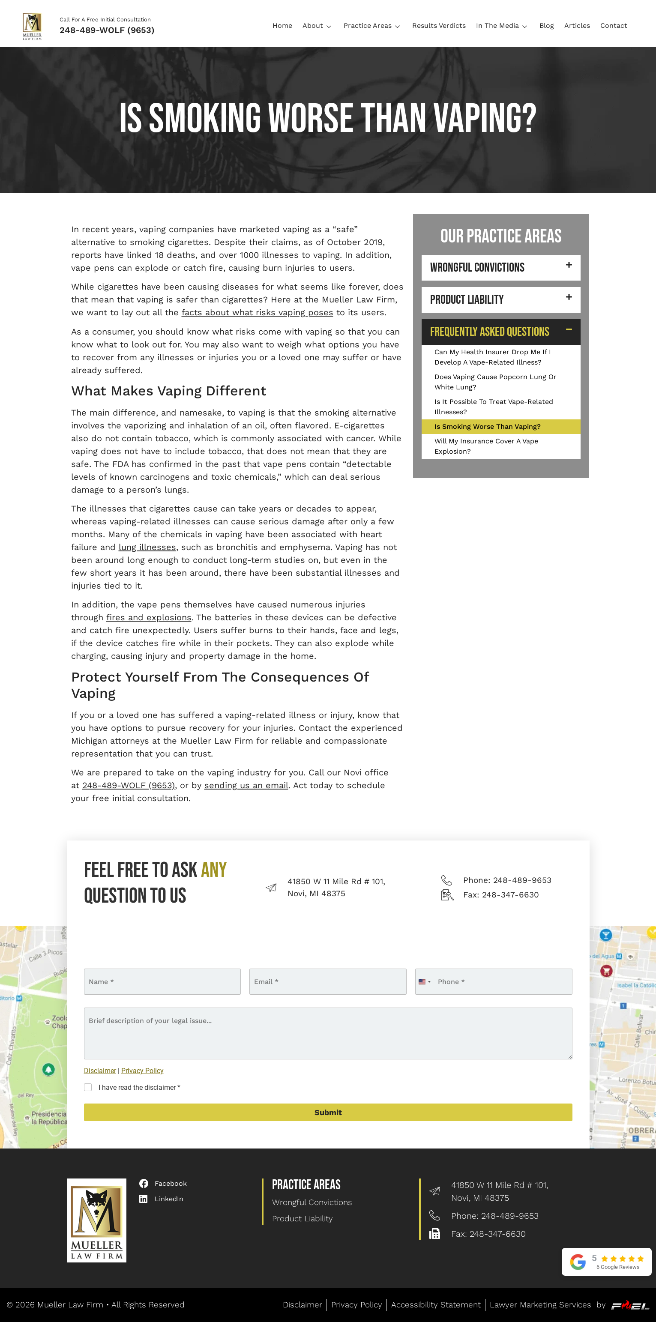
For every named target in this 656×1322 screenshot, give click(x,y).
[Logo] (34, 25)
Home (282, 25)
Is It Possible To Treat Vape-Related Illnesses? (493, 407)
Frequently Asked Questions (489, 332)
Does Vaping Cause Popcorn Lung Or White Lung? (495, 382)
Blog (546, 25)
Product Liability (467, 300)
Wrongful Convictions (477, 267)
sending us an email (246, 785)
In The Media (502, 25)
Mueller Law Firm (70, 1305)
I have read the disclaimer (139, 1087)
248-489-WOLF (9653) (107, 30)
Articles (577, 25)
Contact (613, 25)
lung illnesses (147, 547)
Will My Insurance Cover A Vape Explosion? (486, 446)
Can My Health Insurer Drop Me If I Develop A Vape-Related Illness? (492, 357)
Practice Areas (373, 25)
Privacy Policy (142, 1071)
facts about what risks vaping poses (257, 312)
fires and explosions (149, 617)
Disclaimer (100, 1071)
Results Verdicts (439, 25)
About (318, 25)
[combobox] (424, 982)
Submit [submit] (328, 1112)
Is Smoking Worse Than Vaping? (487, 426)
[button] (501, 268)
